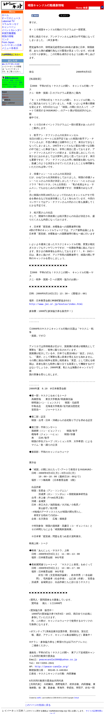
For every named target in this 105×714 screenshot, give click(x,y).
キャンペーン (9, 27)
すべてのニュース (11, 18)
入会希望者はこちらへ (10, 54)
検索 (85, 8)
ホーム (5, 15)
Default (76, 694)
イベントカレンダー (12, 30)
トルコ (9, 86)
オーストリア (12, 82)
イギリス (18, 80)
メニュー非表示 (10, 48)
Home (79, 8)
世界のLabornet (11, 78)
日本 (14, 86)
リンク (5, 39)
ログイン (5, 94)
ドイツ (4, 82)
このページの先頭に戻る (38, 701)
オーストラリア (12, 84)
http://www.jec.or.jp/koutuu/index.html (56, 304)
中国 (11, 80)
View (4, 104)
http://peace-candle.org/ (52, 663)
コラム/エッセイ (10, 24)
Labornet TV (8, 21)
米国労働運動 (9, 33)
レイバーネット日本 (12, 45)
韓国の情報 (7, 36)
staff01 (39, 694)
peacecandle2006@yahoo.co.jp (58, 656)
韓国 (20, 82)
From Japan (8, 42)
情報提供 (5, 97)
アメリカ (5, 80)
